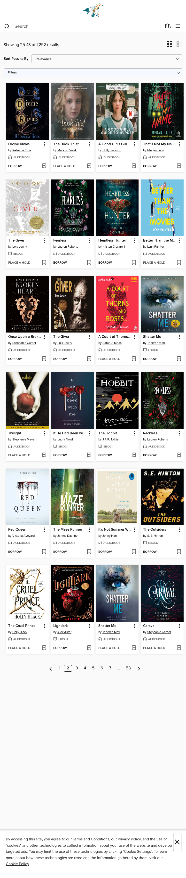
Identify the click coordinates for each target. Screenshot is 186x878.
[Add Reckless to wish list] (179, 455)
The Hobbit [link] (107, 433)
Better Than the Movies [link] (160, 240)
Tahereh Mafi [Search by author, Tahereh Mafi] (156, 343)
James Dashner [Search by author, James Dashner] (67, 536)
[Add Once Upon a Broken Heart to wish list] (44, 359)
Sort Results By (16, 59)
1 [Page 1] (59, 668)
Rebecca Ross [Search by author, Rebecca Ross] (21, 150)
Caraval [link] (149, 626)
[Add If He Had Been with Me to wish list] (89, 455)
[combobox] (83, 26)
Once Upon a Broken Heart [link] (25, 337)
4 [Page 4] (85, 668)
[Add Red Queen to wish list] (44, 552)
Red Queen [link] (17, 530)
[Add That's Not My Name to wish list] (179, 166)
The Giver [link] (16, 240)
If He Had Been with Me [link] (70, 433)
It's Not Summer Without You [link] (115, 530)
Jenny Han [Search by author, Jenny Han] (109, 536)
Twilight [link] (14, 433)
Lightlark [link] (60, 626)
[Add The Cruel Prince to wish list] (44, 648)
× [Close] (177, 842)
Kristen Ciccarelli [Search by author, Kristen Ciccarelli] (113, 247)
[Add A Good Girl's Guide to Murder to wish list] (134, 166)
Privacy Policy (129, 839)
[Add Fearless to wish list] (89, 263)
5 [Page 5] (93, 668)
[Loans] (167, 27)
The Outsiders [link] (154, 530)
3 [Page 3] (77, 668)
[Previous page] (50, 668)
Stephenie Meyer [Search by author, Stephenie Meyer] (23, 439)
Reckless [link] (150, 433)
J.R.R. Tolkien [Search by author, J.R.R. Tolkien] (111, 439)
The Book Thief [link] (66, 144)
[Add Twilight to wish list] (44, 455)
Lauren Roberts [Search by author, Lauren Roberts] (67, 247)
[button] (169, 45)
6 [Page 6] (102, 668)
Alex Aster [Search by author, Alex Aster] (64, 632)
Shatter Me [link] (152, 337)
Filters (12, 73)
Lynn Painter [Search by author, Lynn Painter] (155, 247)
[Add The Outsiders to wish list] (179, 552)
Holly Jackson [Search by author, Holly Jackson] (111, 150)
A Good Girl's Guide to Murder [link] (115, 144)
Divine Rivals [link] (19, 144)
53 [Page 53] (128, 668)
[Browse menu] (177, 26)
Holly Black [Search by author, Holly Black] (19, 632)
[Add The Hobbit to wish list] (134, 455)
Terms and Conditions (91, 839)
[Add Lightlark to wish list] (89, 648)
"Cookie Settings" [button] (137, 851)
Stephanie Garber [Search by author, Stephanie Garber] (24, 343)
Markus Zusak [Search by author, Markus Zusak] (67, 150)
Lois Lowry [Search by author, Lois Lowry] (19, 247)
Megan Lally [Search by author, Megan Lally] (155, 150)
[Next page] (139, 668)
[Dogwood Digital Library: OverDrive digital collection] (93, 10)
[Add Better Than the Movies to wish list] (179, 263)
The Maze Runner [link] (67, 530)
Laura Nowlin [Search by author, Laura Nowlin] (66, 439)
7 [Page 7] (110, 668)
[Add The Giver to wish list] (44, 263)
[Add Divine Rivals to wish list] (44, 166)
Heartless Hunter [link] (112, 240)
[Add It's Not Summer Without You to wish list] (134, 552)
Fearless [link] (60, 240)
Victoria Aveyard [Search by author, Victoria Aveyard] (23, 536)
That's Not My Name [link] (160, 144)
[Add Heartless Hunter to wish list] (134, 263)
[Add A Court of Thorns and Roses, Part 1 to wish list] (134, 359)
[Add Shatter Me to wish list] (179, 359)
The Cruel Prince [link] (21, 626)
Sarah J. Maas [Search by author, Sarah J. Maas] (112, 343)
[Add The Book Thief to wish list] (89, 166)
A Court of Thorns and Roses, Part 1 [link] (115, 337)
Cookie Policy (17, 864)
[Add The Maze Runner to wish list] (89, 552)
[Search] (7, 26)
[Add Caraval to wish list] (179, 648)
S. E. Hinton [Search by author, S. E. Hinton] (155, 536)
